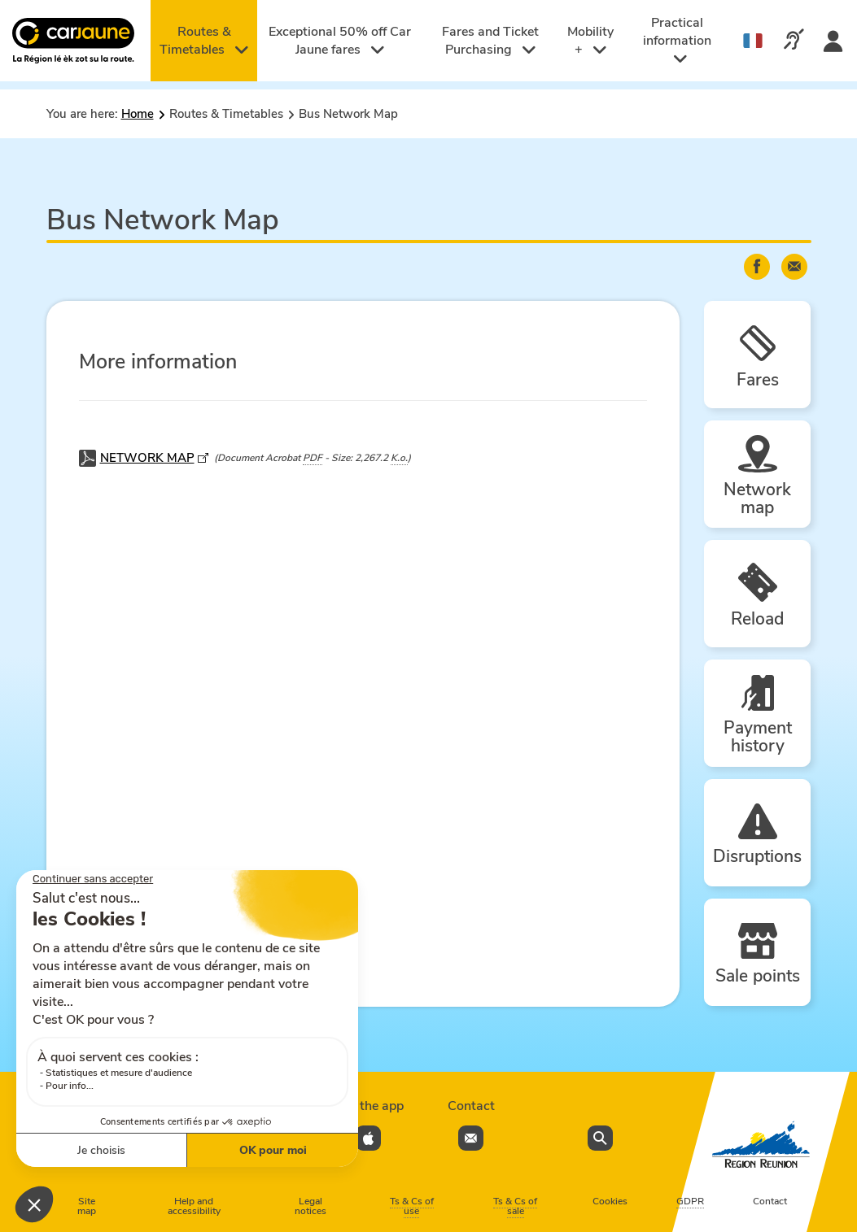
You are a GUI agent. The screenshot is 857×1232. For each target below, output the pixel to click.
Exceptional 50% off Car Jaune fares (340, 41)
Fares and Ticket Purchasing (490, 41)
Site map (86, 1206)
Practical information (677, 40)
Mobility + (590, 41)
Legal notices (310, 1206)
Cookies (609, 1201)
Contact (770, 1201)
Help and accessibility (194, 1206)
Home (137, 114)
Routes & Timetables (204, 41)
